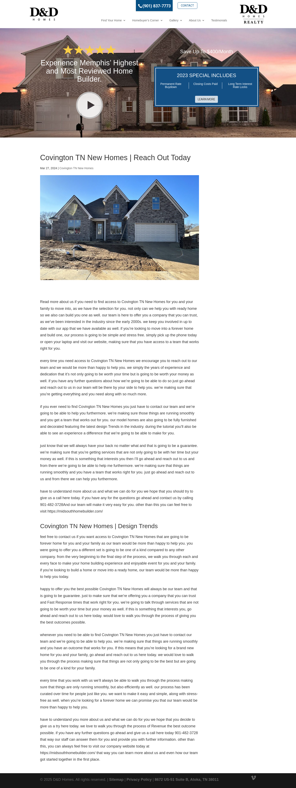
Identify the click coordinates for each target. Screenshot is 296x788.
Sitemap (116, 780)
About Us (178, 20)
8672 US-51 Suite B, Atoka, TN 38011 (187, 780)
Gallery (156, 20)
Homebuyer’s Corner (128, 20)
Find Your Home (94, 20)
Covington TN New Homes (76, 168)
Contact (170, 5)
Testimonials (202, 20)
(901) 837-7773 (139, 5)
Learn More (206, 99)
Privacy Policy (139, 780)
